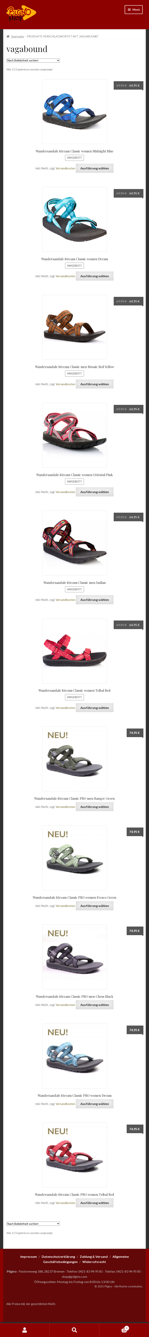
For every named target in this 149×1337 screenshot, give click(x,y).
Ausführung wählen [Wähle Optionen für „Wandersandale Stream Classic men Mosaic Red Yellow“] (94, 384)
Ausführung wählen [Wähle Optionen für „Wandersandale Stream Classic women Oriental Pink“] (94, 492)
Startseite (17, 36)
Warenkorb (114, 1327)
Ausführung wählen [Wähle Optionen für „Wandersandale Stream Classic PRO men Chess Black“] (94, 1005)
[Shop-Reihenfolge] (33, 60)
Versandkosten (65, 168)
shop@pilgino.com (74, 1276)
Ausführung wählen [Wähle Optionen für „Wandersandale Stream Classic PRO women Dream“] (94, 1104)
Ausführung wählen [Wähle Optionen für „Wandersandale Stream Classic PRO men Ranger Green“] (94, 807)
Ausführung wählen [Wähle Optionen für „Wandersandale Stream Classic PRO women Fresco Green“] (94, 906)
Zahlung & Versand (94, 1256)
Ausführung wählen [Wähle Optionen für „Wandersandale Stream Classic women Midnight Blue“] (94, 168)
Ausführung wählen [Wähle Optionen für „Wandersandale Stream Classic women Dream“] (94, 276)
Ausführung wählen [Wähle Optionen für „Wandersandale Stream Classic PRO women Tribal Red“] (94, 1203)
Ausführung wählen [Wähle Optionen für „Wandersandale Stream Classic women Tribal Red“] (94, 708)
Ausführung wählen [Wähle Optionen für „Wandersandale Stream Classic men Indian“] (94, 599)
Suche (74, 1330)
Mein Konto (25, 1330)
